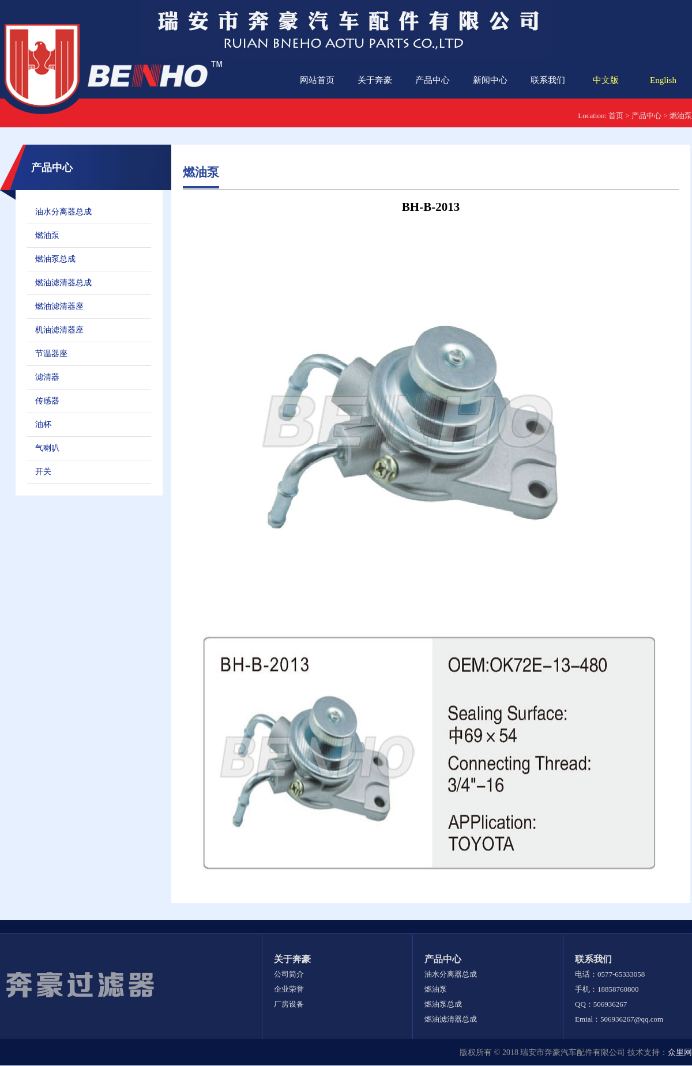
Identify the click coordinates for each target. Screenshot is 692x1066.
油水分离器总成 (63, 211)
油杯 (43, 424)
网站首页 (317, 80)
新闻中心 (490, 80)
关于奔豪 (375, 80)
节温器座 (51, 353)
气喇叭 (47, 448)
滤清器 (47, 377)
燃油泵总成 (55, 259)
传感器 (47, 400)
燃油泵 (681, 115)
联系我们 (548, 80)
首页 (615, 115)
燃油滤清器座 (59, 306)
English (663, 80)
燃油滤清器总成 (63, 282)
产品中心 (432, 80)
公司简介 (289, 974)
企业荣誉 (289, 989)
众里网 (680, 1052)
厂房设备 (289, 1004)
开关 (43, 471)
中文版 (606, 80)
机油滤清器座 (59, 330)
